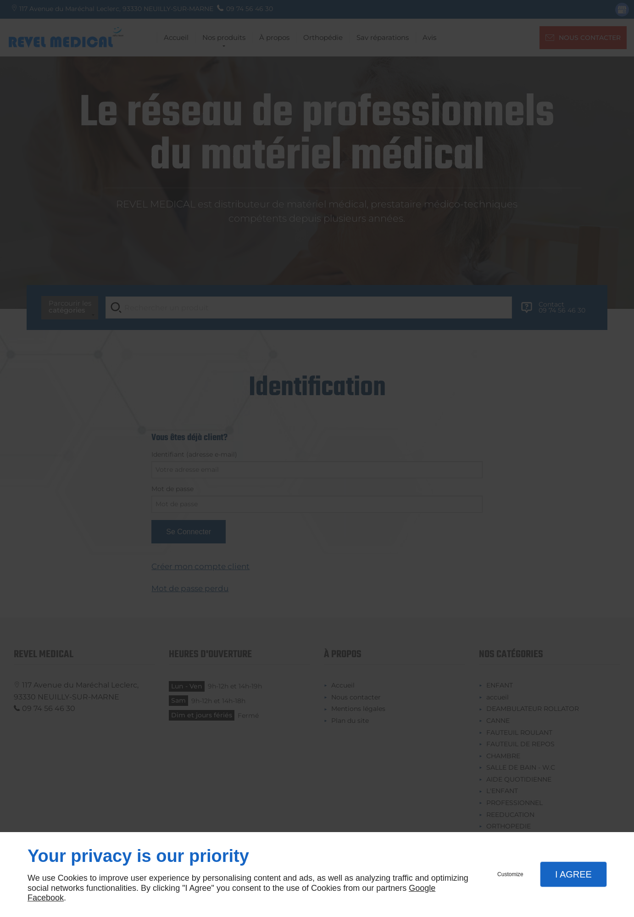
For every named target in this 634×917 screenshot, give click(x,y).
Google (422, 888)
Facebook (46, 897)
